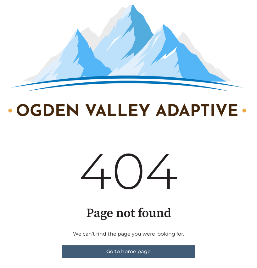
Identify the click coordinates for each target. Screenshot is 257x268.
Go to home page (128, 251)
